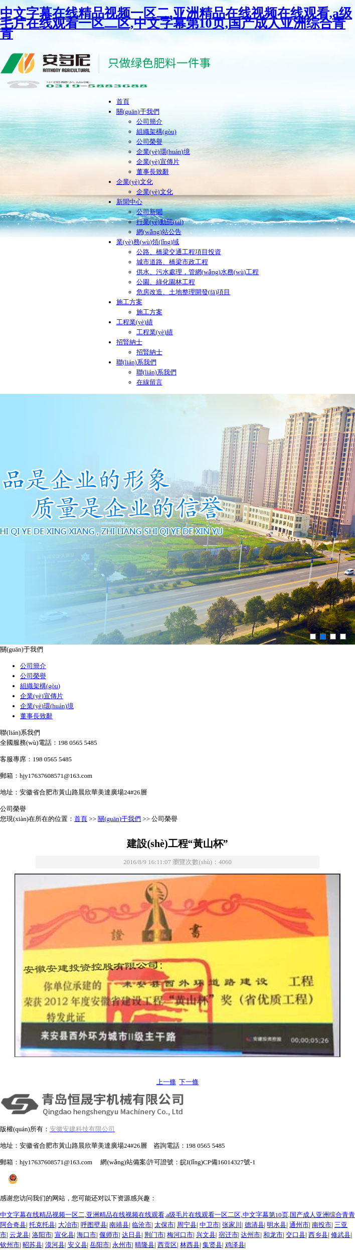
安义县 (77, 1244)
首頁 (122, 101)
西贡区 (167, 1244)
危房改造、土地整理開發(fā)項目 (183, 292)
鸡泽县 (235, 1244)
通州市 (299, 1224)
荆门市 (154, 1234)
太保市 (164, 1224)
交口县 (295, 1234)
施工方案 (129, 302)
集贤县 (212, 1244)
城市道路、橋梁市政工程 (172, 262)
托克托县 (42, 1224)
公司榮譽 (149, 141)
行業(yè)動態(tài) (160, 222)
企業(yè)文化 (134, 181)
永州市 (122, 1244)
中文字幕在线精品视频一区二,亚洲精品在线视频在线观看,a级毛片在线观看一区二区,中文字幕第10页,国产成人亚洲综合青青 (176, 23)
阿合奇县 (13, 1224)
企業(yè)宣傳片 (158, 161)
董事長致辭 (152, 171)
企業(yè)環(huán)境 (163, 151)
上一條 (166, 1082)
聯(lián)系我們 (136, 362)
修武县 (340, 1234)
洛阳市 (42, 1234)
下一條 (189, 1082)
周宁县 (187, 1224)
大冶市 (68, 1224)
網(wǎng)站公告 (159, 232)
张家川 (232, 1224)
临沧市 (141, 1224)
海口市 (86, 1234)
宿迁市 (228, 1234)
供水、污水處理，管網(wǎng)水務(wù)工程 (197, 272)
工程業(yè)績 (134, 322)
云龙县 (19, 1234)
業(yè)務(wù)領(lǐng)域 (148, 242)
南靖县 (119, 1224)
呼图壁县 (94, 1224)
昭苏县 (32, 1244)
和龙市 (273, 1234)
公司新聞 (149, 212)
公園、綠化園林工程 (165, 282)
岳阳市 (99, 1244)
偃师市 (109, 1234)
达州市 (250, 1234)
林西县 (190, 1244)
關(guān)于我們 (137, 111)
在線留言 (149, 382)
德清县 (254, 1224)
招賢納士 (129, 342)
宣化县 (64, 1234)
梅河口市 (180, 1234)
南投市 (321, 1224)
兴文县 (206, 1234)
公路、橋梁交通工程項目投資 (178, 252)
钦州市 (10, 1244)
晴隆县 (144, 1244)
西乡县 (318, 1234)
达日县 (131, 1234)
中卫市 (209, 1224)
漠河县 (55, 1244)
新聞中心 (129, 201)
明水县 (276, 1224)
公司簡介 (149, 121)
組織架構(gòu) (156, 131)
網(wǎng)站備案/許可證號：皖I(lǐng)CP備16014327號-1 (177, 1162)
